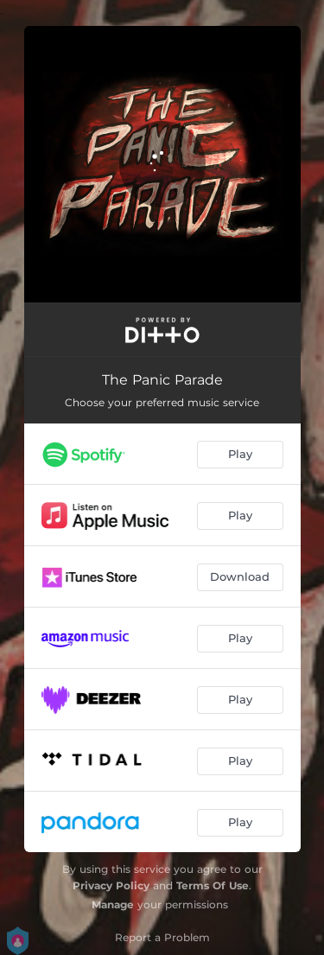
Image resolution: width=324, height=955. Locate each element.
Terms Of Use (212, 885)
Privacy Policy (111, 885)
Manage (113, 904)
